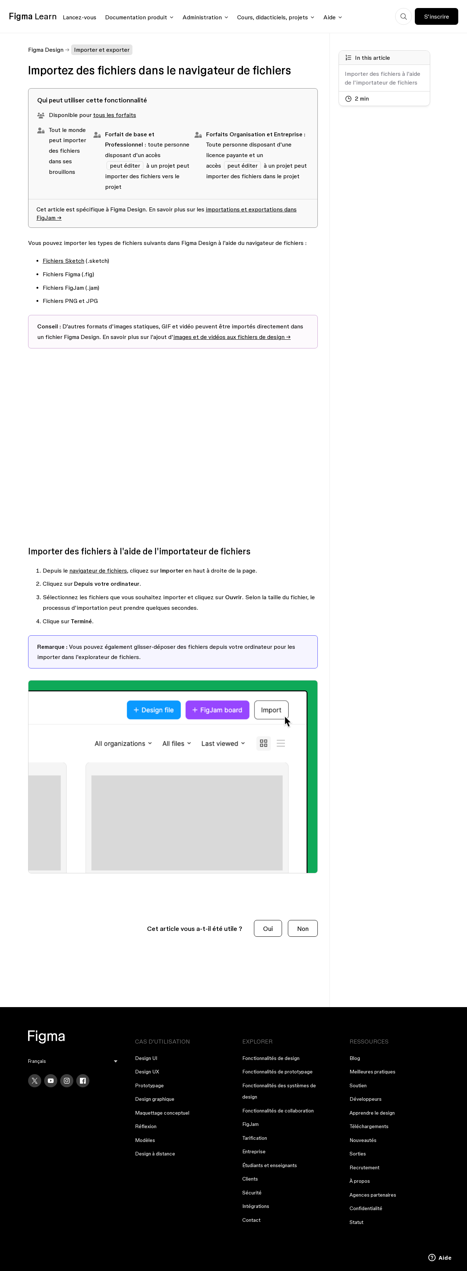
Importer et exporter (102, 49)
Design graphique (154, 1099)
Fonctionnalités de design (271, 1058)
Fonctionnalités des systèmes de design (279, 1091)
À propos (360, 1181)
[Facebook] (82, 1080)
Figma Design (45, 49)
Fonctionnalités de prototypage (277, 1072)
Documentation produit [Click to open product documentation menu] (136, 17)
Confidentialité (366, 1208)
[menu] (73, 1061)
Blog (355, 1058)
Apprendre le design (372, 1113)
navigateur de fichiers (98, 570)
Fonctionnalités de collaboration (278, 1111)
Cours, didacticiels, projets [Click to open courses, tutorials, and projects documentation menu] (272, 17)
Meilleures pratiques (372, 1072)
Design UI (146, 1058)
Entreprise (254, 1151)
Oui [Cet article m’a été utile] (268, 928)
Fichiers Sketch (63, 260)
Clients (250, 1179)
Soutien (358, 1085)
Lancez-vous (79, 17)
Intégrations (255, 1206)
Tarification (254, 1138)
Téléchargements (369, 1126)
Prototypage (149, 1085)
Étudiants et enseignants (269, 1165)
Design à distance (155, 1154)
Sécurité (252, 1193)
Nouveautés (363, 1140)
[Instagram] (66, 1080)
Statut (356, 1222)
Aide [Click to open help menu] (329, 17)
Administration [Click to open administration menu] (202, 17)
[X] (34, 1080)
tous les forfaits (114, 115)
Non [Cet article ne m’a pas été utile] (303, 928)
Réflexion (146, 1126)
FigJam (250, 1124)
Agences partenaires (373, 1195)
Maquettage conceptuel (162, 1113)
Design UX (147, 1072)
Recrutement (364, 1167)
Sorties (358, 1154)
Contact (251, 1220)
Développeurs (366, 1099)
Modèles (145, 1140)
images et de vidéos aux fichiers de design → (232, 337)
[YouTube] (50, 1080)
